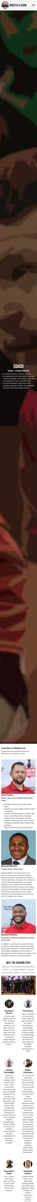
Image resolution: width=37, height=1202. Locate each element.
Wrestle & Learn (13, 5)
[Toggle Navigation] (33, 5)
